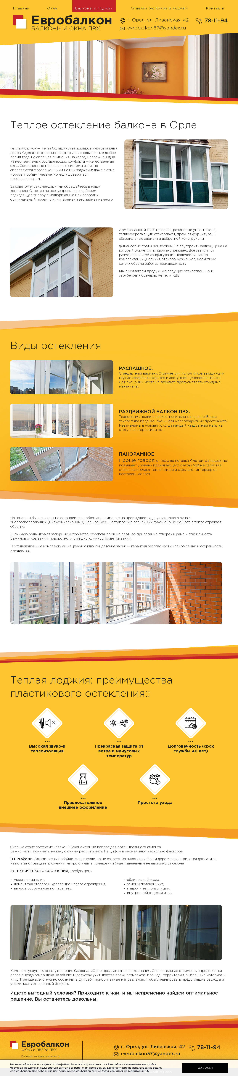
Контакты (215, 8)
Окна (52, 8)
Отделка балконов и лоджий (159, 8)
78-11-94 (216, 20)
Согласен (205, 1068)
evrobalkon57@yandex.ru (156, 28)
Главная (21, 8)
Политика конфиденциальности (40, 1056)
